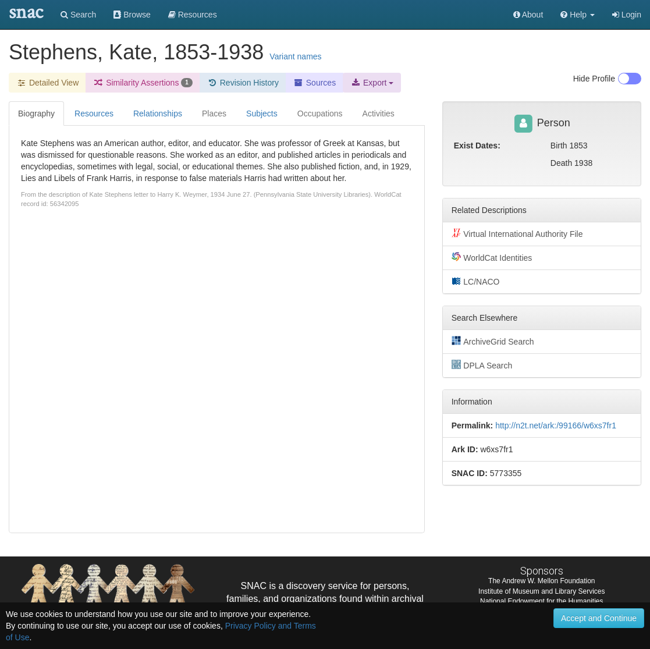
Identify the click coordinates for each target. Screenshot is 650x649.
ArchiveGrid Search (493, 341)
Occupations (320, 113)
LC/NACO (476, 281)
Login (626, 14)
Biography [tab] (36, 113)
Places (214, 113)
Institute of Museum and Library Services (541, 591)
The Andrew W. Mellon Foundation (541, 581)
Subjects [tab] (262, 113)
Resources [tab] (93, 113)
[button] (577, 14)
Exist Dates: (477, 145)
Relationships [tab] (157, 113)
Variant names (295, 56)
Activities (379, 113)
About (528, 14)
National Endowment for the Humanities (541, 601)
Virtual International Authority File (517, 233)
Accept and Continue (599, 618)
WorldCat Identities (492, 257)
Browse (132, 14)
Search (78, 14)
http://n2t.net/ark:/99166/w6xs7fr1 (555, 425)
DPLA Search (482, 365)
